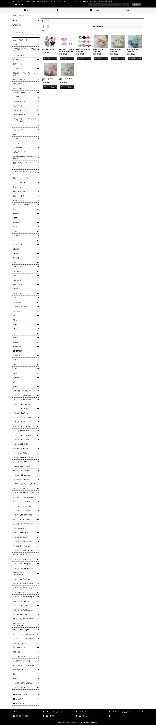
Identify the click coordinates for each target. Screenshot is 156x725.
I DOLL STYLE (19, 5)
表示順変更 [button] (98, 27)
